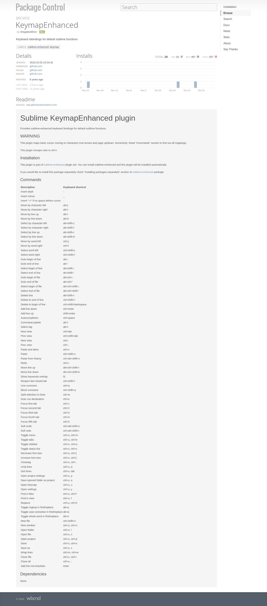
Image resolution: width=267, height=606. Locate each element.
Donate (20, 74)
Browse (227, 13)
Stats (226, 37)
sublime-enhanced (38, 46)
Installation (230, 6)
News (226, 31)
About (227, 43)
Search (227, 19)
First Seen (22, 89)
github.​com (36, 65)
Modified (21, 79)
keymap (54, 46)
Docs (226, 25)
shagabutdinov (28, 31)
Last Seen (21, 85)
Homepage (22, 66)
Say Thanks (230, 49)
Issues (19, 70)
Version (20, 62)
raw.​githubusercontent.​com (41, 104)
